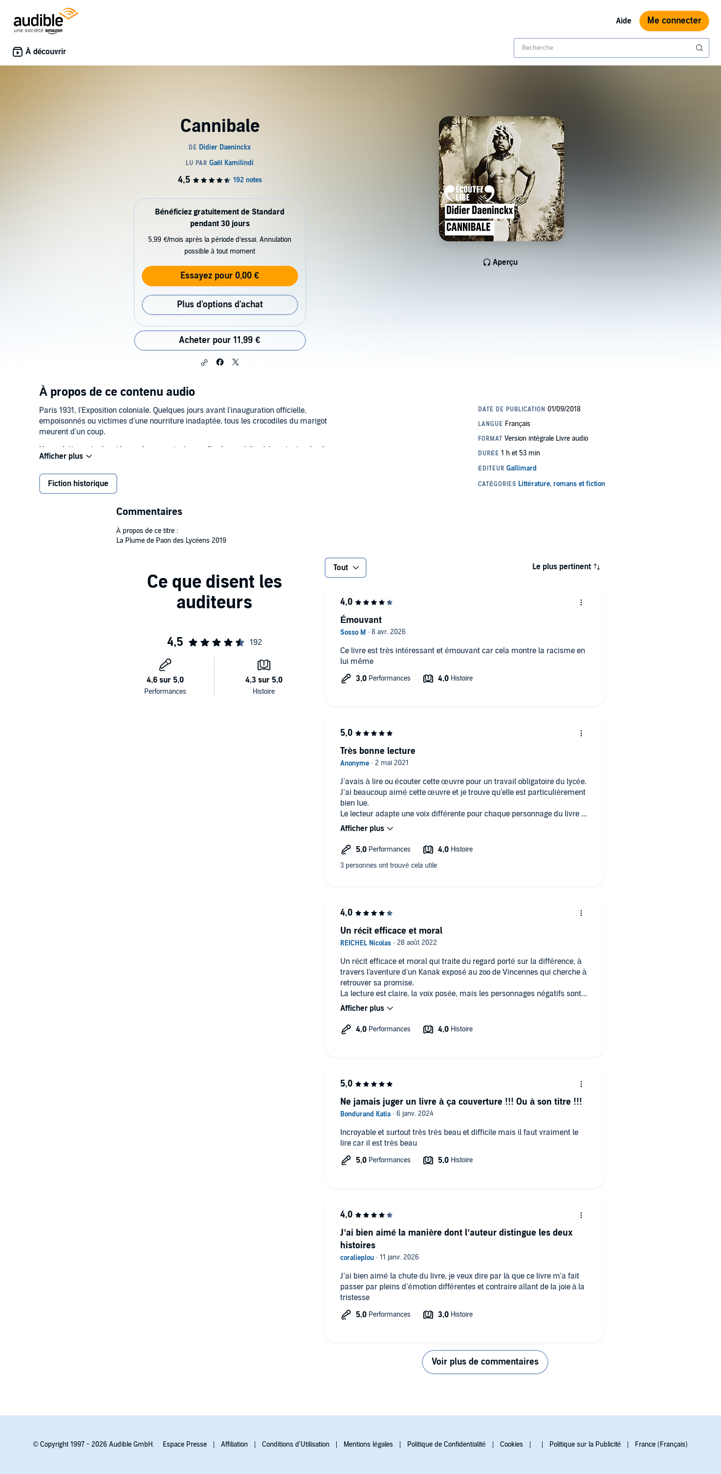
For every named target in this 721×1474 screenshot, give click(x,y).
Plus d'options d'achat (220, 304)
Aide (624, 21)
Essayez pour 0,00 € (219, 276)
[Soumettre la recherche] (700, 48)
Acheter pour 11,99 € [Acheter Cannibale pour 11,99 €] (219, 340)
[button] (204, 362)
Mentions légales (368, 1444)
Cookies (511, 1444)
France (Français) (661, 1444)
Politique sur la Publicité (585, 1444)
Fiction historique (78, 491)
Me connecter (674, 21)
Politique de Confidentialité (446, 1444)
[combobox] (611, 48)
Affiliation (234, 1444)
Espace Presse (185, 1444)
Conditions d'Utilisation (295, 1444)
